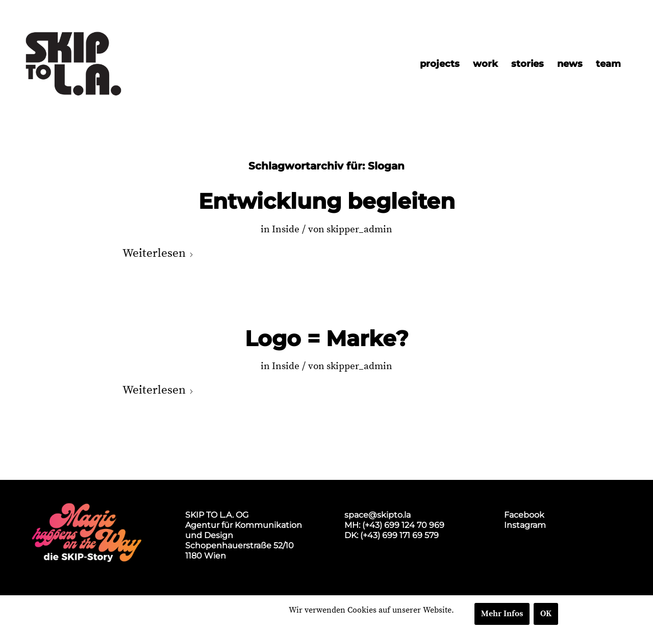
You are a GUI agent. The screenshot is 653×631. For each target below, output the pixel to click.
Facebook (524, 515)
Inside (285, 229)
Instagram (525, 525)
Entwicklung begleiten (326, 201)
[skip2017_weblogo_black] (73, 64)
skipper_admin (359, 229)
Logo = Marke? (327, 338)
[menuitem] (439, 64)
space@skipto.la (377, 515)
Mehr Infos (502, 614)
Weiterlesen (158, 253)
